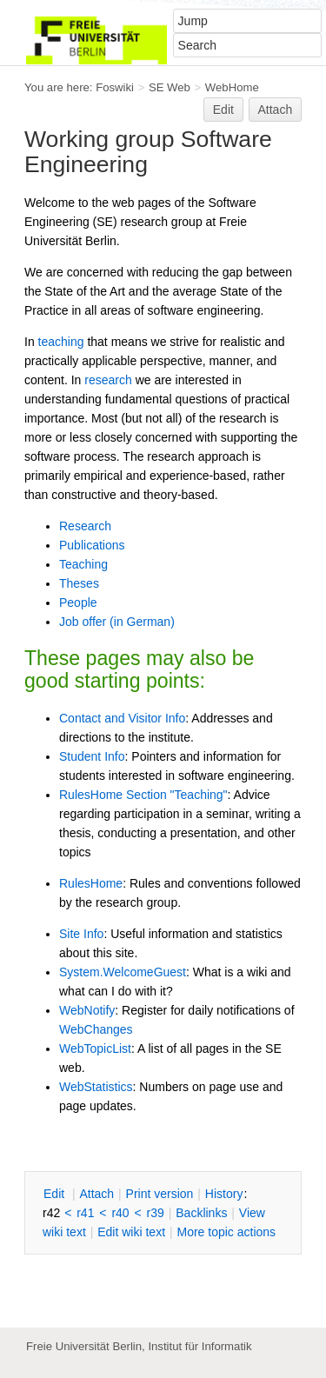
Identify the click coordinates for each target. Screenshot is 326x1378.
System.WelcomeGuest (122, 972)
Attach (275, 109)
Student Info (92, 756)
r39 (155, 1213)
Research (85, 526)
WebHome (232, 87)
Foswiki (115, 87)
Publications (92, 545)
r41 (85, 1213)
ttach (96, 1194)
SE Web (169, 87)
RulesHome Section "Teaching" (143, 795)
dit (55, 1194)
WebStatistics (96, 1087)
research (107, 380)
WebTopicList (95, 1048)
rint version (160, 1194)
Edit (223, 109)
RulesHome (91, 883)
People (78, 602)
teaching (61, 342)
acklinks (201, 1213)
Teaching (83, 564)
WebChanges (96, 1029)
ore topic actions (226, 1232)
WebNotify (87, 1010)
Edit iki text (131, 1232)
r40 (120, 1213)
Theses (79, 583)
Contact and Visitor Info (122, 718)
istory (224, 1194)
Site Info (81, 934)
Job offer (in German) (117, 622)
